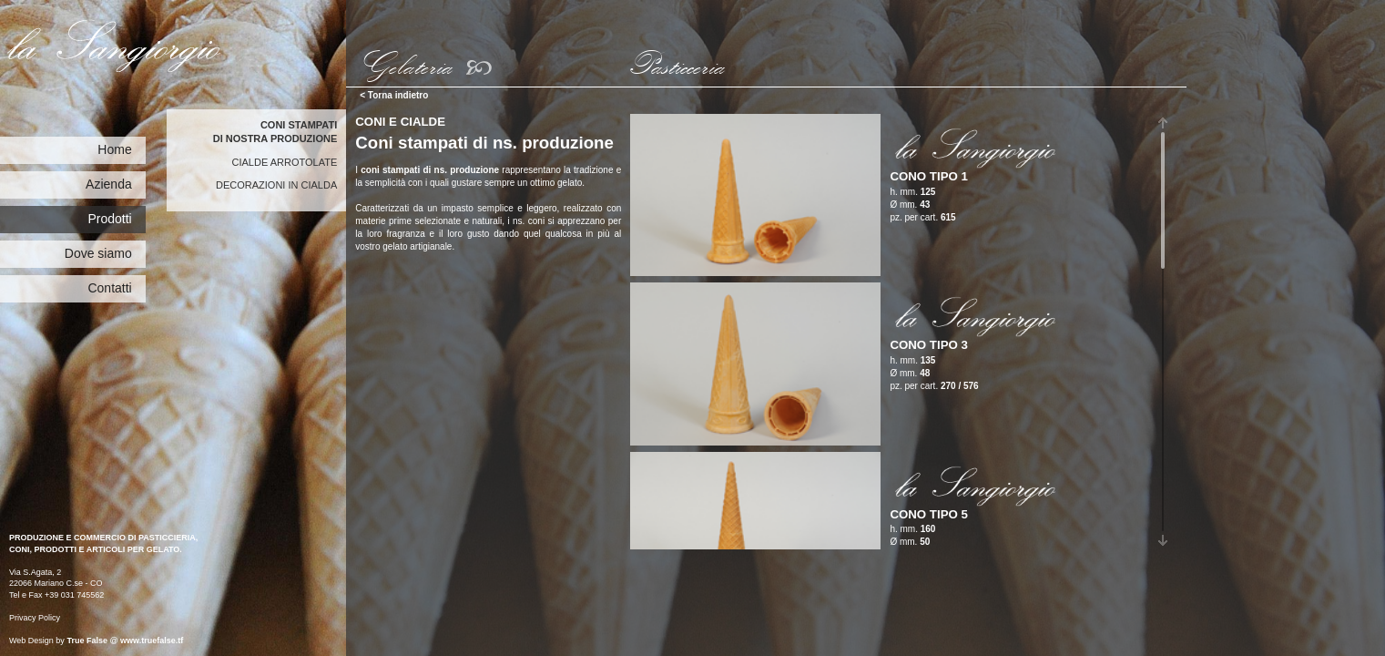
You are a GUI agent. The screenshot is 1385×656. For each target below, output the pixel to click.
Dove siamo (98, 253)
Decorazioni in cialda (276, 184)
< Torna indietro (394, 95)
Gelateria (403, 65)
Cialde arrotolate (285, 162)
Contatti (109, 288)
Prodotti (109, 218)
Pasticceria (675, 65)
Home (114, 149)
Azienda (109, 184)
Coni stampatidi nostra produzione (275, 131)
